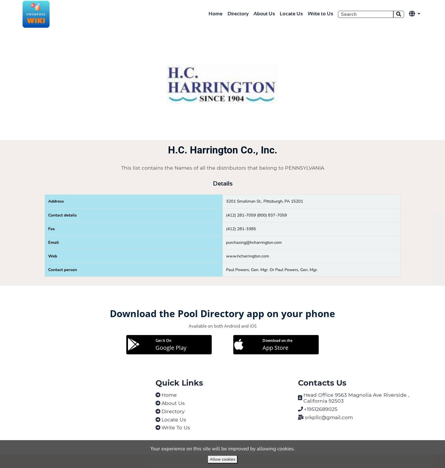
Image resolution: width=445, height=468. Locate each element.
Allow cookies (222, 459)
